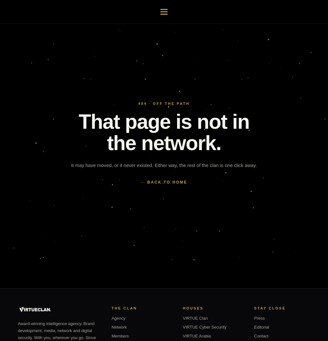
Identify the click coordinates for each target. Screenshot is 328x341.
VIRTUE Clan (195, 318)
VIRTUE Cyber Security (204, 327)
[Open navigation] (164, 11)
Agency (118, 318)
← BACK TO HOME (164, 182)
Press (259, 318)
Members (120, 336)
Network (119, 327)
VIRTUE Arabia (197, 336)
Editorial (261, 327)
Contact (261, 336)
